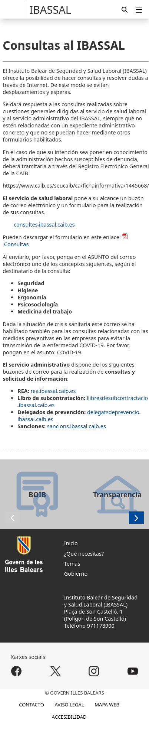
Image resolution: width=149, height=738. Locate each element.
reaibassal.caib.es (53, 390)
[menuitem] (139, 9)
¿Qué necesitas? (84, 553)
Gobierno (75, 573)
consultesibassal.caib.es (44, 224)
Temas (72, 563)
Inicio (71, 543)
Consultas (16, 244)
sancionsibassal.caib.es (76, 426)
